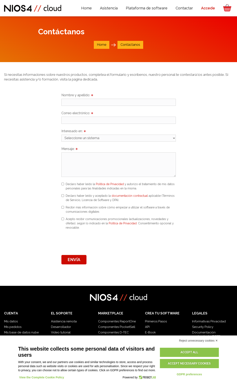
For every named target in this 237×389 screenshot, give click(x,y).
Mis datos (11, 321)
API (147, 327)
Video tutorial (61, 332)
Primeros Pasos (156, 321)
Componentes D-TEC (113, 332)
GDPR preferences (189, 374)
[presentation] (92, 242)
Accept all (189, 352)
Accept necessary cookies (189, 363)
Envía (74, 259)
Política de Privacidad (110, 184)
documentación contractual (130, 195)
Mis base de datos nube (21, 332)
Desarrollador (61, 327)
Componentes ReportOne (117, 321)
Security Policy (202, 327)
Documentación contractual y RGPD (206, 334)
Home (101, 45)
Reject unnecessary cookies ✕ (198, 340)
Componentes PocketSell (116, 327)
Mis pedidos (12, 327)
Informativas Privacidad (209, 321)
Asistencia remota (64, 321)
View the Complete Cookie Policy (41, 377)
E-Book (150, 332)
